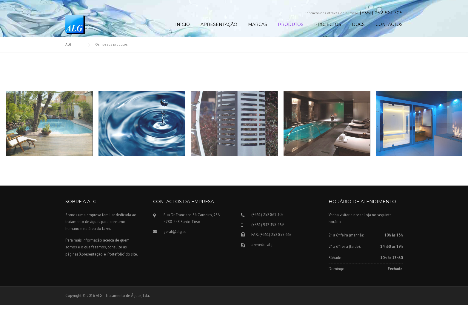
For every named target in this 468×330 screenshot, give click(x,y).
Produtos (291, 24)
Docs (358, 24)
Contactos (389, 24)
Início (182, 24)
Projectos (327, 24)
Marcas (257, 24)
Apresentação (219, 24)
